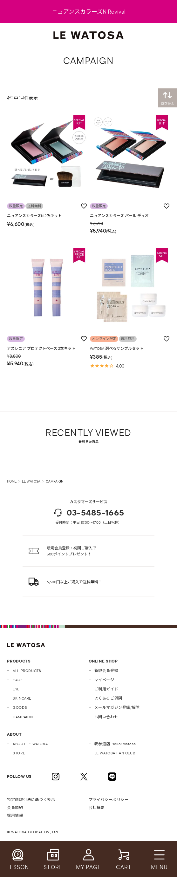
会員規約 (15, 807)
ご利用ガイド (106, 689)
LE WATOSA (31, 481)
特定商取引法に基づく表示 (31, 799)
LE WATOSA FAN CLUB (114, 753)
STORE (19, 753)
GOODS (20, 707)
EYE (16, 689)
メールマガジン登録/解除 (117, 707)
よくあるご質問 (108, 698)
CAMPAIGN (23, 716)
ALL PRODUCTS (27, 670)
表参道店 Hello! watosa (115, 743)
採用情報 (15, 815)
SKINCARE (22, 698)
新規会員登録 (106, 670)
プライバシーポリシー (109, 799)
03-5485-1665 (89, 512)
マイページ (104, 679)
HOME (12, 481)
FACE (18, 679)
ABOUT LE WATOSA (30, 743)
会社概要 (97, 807)
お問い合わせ (106, 716)
